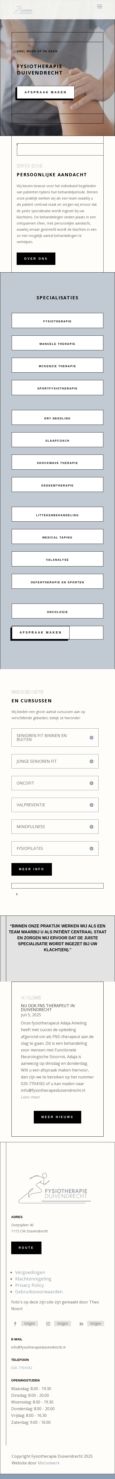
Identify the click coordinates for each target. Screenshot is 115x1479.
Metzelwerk (49, 1463)
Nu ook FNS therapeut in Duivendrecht (48, 1007)
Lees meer (30, 1097)
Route (26, 1248)
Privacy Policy (29, 1285)
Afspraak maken (46, 92)
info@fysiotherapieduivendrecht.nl (38, 1347)
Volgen (29, 1323)
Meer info (31, 869)
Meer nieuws (57, 1117)
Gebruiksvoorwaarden (39, 1292)
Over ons (36, 258)
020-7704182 (21, 1367)
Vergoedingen (30, 1272)
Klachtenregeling (33, 1279)
